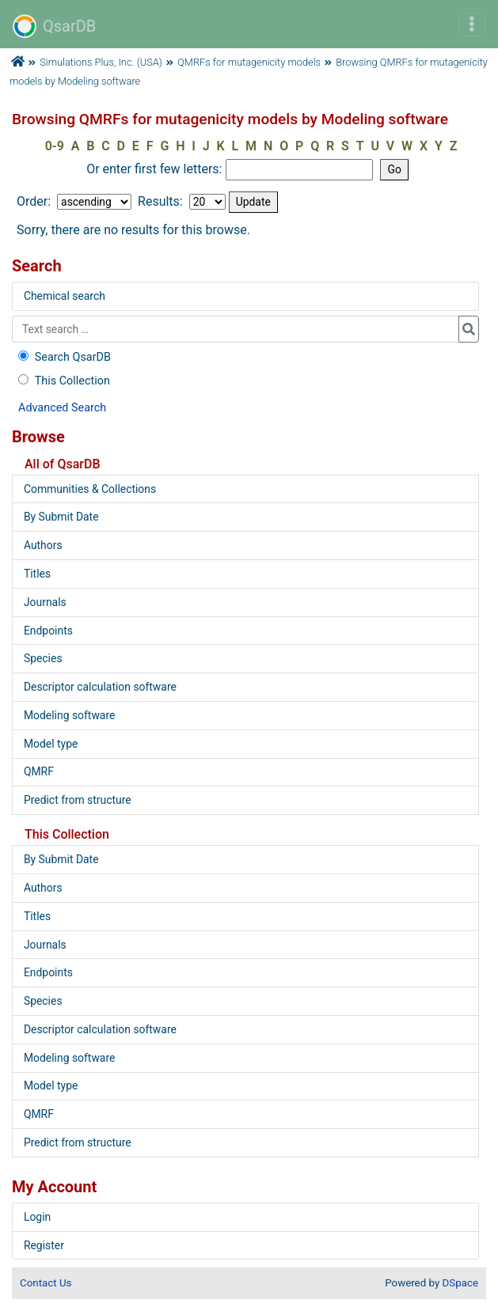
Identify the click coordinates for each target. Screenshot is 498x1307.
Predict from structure (77, 800)
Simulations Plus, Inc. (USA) (101, 62)
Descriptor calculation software (100, 686)
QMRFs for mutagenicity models (249, 62)
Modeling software (69, 715)
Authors (43, 545)
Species (43, 658)
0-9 (54, 145)
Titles (37, 573)
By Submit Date (61, 516)
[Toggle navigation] (471, 24)
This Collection (62, 381)
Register (44, 1245)
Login (37, 1216)
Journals (45, 602)
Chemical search (64, 296)
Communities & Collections (90, 489)
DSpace (460, 1283)
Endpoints (48, 630)
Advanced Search (62, 408)
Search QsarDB (63, 357)
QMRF (39, 771)
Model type (51, 743)
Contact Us (45, 1283)
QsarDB (54, 26)
